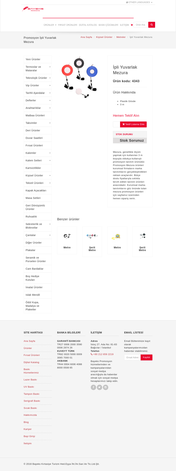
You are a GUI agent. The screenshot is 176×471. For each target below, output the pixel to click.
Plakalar (31, 250)
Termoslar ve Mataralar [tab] (38, 68)
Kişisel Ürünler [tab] (38, 175)
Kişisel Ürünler (104, 37)
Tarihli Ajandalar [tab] (38, 92)
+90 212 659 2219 (102, 354)
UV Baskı (29, 386)
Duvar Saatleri (34, 138)
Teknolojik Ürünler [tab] (38, 77)
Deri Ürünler (33, 130)
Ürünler (50, 25)
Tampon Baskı (31, 394)
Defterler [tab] (38, 100)
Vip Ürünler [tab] (38, 85)
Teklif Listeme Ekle (133, 124)
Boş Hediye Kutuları (32, 278)
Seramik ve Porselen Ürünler (36, 259)
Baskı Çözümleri (108, 25)
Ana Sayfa (86, 37)
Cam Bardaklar (35, 268)
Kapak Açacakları (36, 190)
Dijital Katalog (88, 25)
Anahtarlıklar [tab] (38, 107)
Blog (26, 422)
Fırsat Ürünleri (67, 25)
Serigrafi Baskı (32, 401)
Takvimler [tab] (38, 123)
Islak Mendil (33, 294)
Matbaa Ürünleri (35, 115)
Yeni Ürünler (33, 59)
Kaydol (146, 357)
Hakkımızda (30, 415)
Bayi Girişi (29, 436)
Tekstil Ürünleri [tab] (38, 183)
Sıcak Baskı (30, 408)
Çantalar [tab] (38, 235)
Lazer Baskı (30, 379)
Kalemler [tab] (38, 153)
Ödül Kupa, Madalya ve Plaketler (32, 306)
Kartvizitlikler (33, 168)
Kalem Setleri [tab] (38, 160)
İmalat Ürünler (34, 287)
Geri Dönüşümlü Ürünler (35, 207)
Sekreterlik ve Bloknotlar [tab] (38, 226)
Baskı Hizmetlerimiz (31, 371)
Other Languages (139, 2)
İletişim (124, 25)
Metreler (121, 37)
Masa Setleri (33, 198)
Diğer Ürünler (34, 242)
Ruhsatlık (31, 216)
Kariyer (28, 429)
